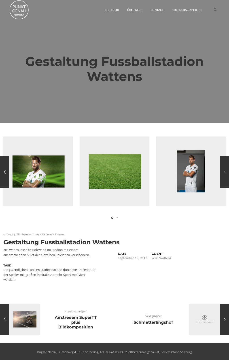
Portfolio (111, 10)
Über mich (134, 10)
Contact (157, 10)
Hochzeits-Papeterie (187, 10)
